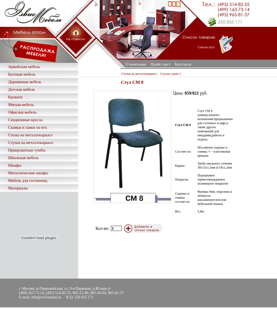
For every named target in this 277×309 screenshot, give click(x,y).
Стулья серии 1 (170, 74)
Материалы (18, 188)
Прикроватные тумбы (26, 150)
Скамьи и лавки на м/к (27, 127)
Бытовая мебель (21, 74)
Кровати (15, 97)
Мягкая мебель (21, 104)
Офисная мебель (22, 112)
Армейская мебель (24, 67)
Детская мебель (21, 89)
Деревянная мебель (24, 82)
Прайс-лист (160, 64)
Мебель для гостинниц (27, 180)
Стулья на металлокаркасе (30, 142)
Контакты (183, 64)
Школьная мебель (23, 158)
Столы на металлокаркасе (30, 135)
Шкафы (14, 165)
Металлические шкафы (28, 173)
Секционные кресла (25, 120)
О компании (136, 64)
